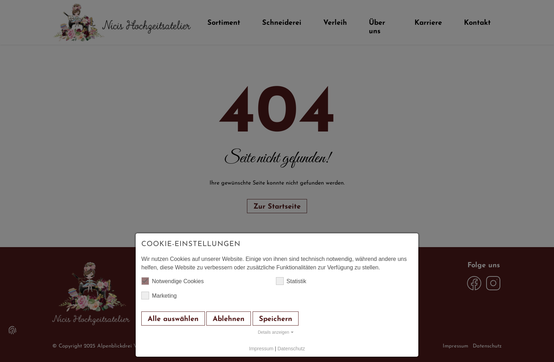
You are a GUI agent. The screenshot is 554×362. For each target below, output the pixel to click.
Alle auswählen (173, 319)
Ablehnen (228, 319)
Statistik (291, 281)
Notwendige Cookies (172, 281)
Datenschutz (291, 348)
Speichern (275, 319)
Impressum (261, 348)
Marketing (159, 295)
